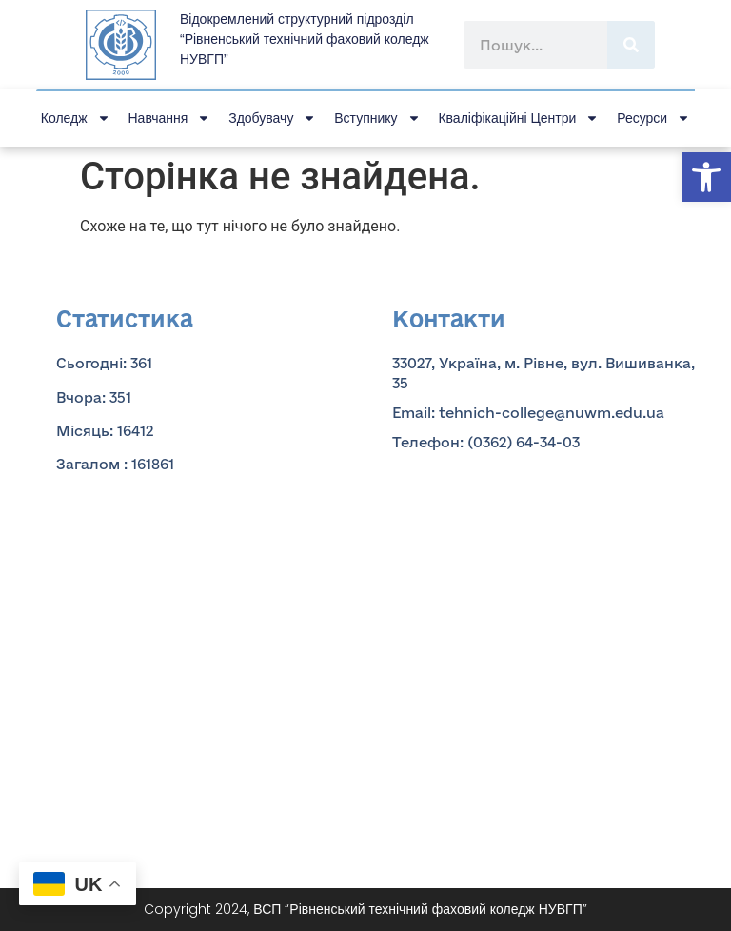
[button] (706, 177)
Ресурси (653, 118)
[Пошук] (631, 45)
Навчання (169, 118)
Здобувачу (272, 118)
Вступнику (377, 118)
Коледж (75, 118)
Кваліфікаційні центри (518, 118)
